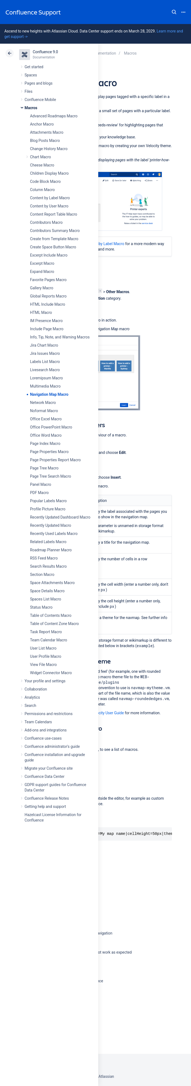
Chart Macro (40, 157)
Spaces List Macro (45, 599)
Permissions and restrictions (49, 714)
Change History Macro (48, 149)
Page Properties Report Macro (55, 460)
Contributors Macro (46, 222)
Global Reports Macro (48, 296)
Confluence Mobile (40, 99)
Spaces (31, 75)
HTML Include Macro (47, 304)
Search (174, 12)
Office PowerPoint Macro (51, 427)
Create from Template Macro (54, 239)
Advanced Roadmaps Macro (53, 116)
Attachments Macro (46, 132)
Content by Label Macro (50, 198)
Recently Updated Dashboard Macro (60, 517)
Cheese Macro (42, 165)
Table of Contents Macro (50, 615)
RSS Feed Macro (44, 558)
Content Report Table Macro (53, 214)
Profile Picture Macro (47, 509)
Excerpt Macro (42, 263)
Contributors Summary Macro (55, 230)
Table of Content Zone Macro (54, 623)
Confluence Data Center (44, 776)
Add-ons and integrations (46, 730)
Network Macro (43, 402)
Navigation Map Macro (49, 394)
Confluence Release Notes (47, 798)
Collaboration (36, 689)
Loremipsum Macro (46, 378)
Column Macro (42, 190)
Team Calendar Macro (48, 640)
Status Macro (41, 607)
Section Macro (42, 574)
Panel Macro (40, 484)
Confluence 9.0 (45, 52)
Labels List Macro (45, 361)
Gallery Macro (41, 288)
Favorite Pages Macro (48, 280)
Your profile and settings (45, 681)
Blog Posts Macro (45, 140)
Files (28, 91)
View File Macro (43, 664)
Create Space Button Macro (53, 247)
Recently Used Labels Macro (53, 533)
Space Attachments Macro (52, 583)
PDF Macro (39, 492)
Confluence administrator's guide (52, 746)
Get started (34, 67)
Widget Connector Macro (51, 673)
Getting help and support (45, 806)
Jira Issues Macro (45, 353)
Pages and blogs (38, 83)
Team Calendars (38, 722)
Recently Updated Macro (50, 525)
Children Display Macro (49, 173)
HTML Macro (41, 312)
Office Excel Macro (46, 419)
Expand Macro (42, 271)
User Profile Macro (45, 656)
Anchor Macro (42, 124)
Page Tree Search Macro (50, 476)
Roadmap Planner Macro (51, 550)
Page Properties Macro (49, 452)
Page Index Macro (45, 443)
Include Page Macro (46, 329)
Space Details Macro (47, 591)
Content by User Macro (49, 206)
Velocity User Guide (107, 713)
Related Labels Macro (48, 542)
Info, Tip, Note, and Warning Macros (59, 337)
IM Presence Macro (46, 321)
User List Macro (43, 648)
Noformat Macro (44, 411)
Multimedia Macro (45, 386)
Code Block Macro (45, 181)
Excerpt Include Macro (48, 255)
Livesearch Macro (45, 370)
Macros (31, 108)
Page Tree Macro (44, 468)
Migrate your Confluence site (49, 768)
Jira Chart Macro (44, 345)
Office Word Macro (46, 435)
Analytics (32, 697)
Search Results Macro (48, 566)
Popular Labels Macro (48, 501)
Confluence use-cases (43, 738)
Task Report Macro (46, 632)
